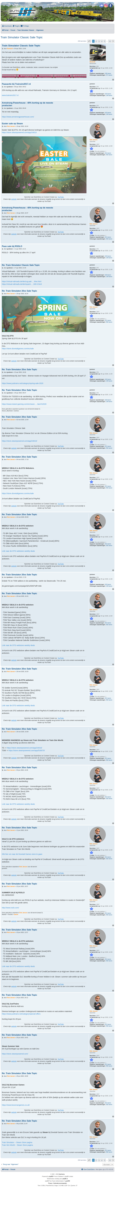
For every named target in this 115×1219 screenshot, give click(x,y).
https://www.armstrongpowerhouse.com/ (18, 117)
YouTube (61, 197)
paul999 (67, 1181)
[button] (89, 41)
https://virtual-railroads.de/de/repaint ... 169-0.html (22, 284)
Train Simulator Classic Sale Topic (22, 37)
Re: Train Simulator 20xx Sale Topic (19, 291)
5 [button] (104, 41)
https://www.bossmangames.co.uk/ (16, 1105)
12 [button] (110, 41)
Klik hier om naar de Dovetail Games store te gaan (22, 854)
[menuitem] (7, 26)
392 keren (109, 154)
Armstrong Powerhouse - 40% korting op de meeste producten (27, 104)
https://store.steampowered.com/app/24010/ (19, 441)
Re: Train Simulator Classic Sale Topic (21, 265)
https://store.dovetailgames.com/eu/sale (18, 349)
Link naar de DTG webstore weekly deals (18, 551)
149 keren (109, 95)
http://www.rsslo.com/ (10, 908)
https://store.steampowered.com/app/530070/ (27, 750)
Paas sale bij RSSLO (12, 246)
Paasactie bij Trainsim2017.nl (16, 84)
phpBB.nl (65, 1178)
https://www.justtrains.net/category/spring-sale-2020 (22, 383)
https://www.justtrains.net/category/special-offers (21, 1014)
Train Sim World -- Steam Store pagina (17, 1145)
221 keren (108, 153)
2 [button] (96, 41)
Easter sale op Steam (12, 123)
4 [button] (101, 41)
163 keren (108, 94)
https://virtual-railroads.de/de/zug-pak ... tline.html (21, 281)
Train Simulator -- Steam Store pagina (17, 1142)
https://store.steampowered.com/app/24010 (19, 132)
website (14, 199)
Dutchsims (62, 1174)
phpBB (51, 1176)
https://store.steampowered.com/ (15, 1054)
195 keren (108, 73)
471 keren (109, 75)
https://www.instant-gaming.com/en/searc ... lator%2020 (24, 404)
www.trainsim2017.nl (10, 95)
